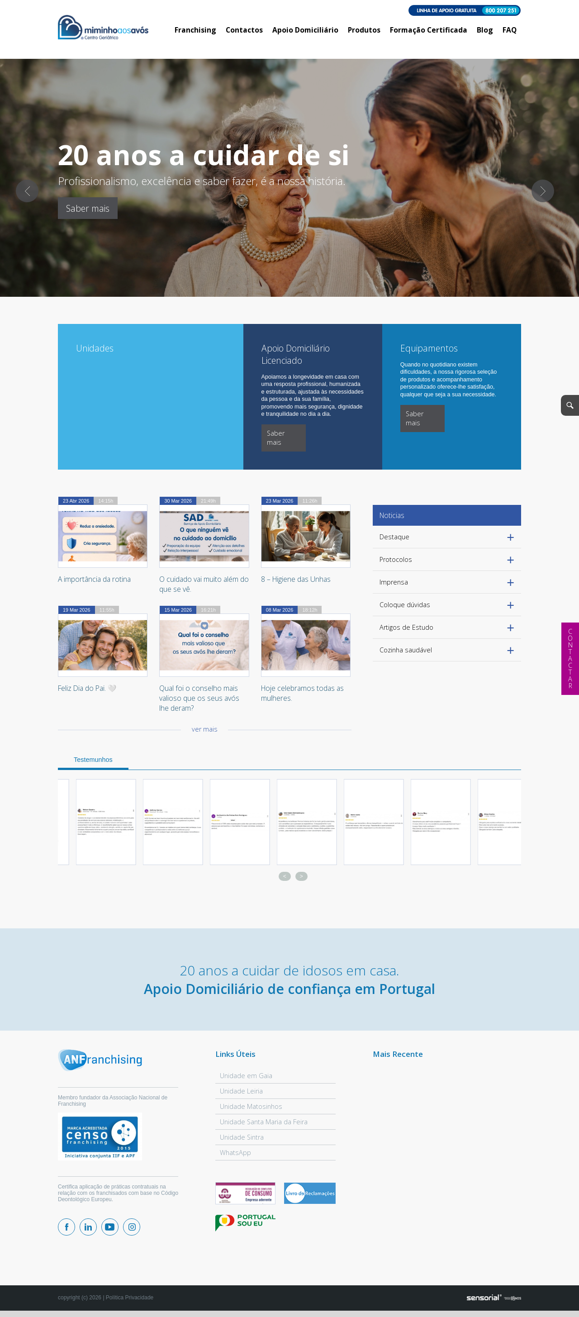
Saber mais (87, 208)
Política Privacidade (129, 1297)
